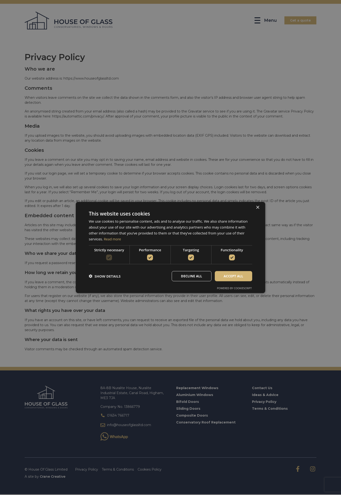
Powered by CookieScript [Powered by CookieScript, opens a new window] (234, 288)
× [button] (257, 207)
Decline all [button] (190, 276)
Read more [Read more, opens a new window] (113, 238)
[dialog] (170, 247)
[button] (105, 276)
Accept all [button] (233, 276)
